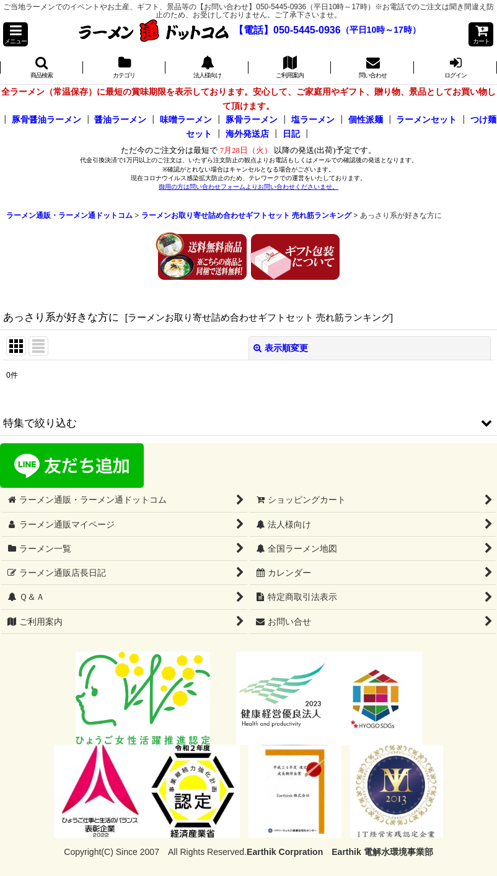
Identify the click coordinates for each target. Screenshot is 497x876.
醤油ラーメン (120, 119)
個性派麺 (365, 119)
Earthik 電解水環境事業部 (382, 852)
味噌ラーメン (186, 119)
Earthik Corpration (285, 852)
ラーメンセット (426, 119)
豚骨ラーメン (252, 119)
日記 (291, 134)
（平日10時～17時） (381, 30)
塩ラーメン (313, 119)
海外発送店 (247, 134)
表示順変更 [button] (280, 348)
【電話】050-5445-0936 (287, 30)
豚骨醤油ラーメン (46, 119)
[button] (15, 34)
